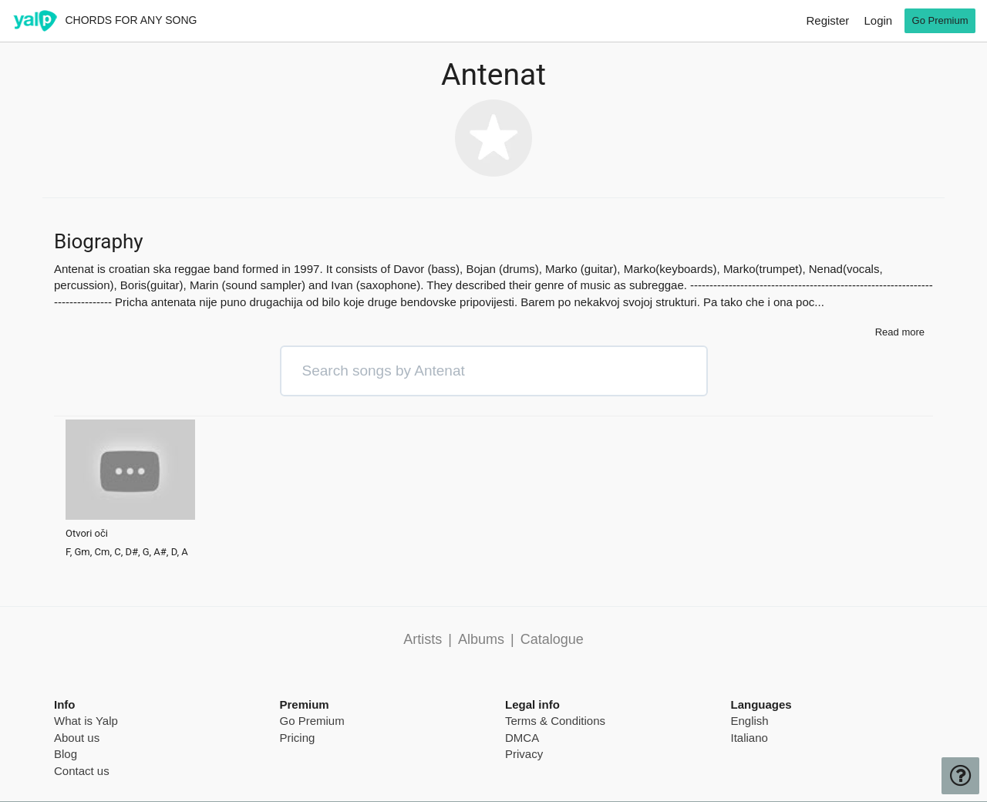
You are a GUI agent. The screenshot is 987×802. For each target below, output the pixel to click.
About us (76, 737)
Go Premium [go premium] (940, 20)
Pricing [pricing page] (297, 737)
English (750, 720)
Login (878, 20)
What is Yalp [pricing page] (86, 720)
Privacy (524, 753)
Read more (900, 332)
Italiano (749, 737)
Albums (481, 639)
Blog (65, 753)
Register (827, 20)
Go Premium (312, 720)
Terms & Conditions (555, 720)
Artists (422, 639)
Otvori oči (87, 533)
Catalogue (552, 639)
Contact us (81, 770)
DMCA (522, 737)
